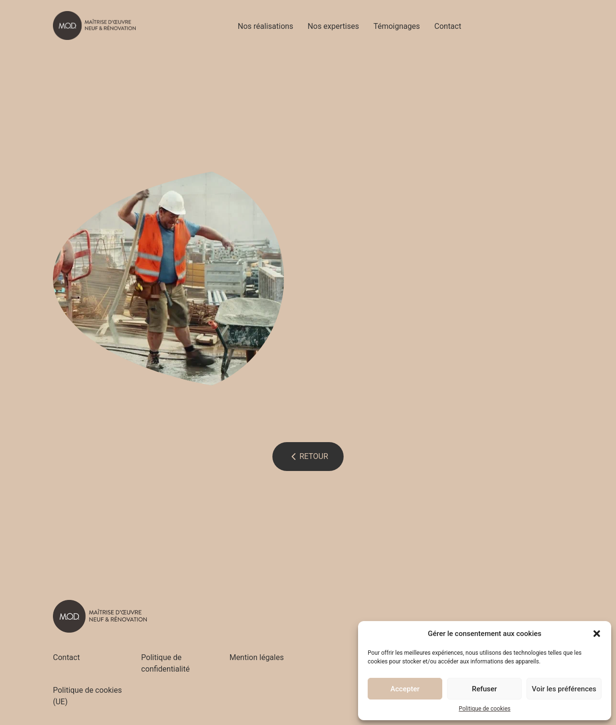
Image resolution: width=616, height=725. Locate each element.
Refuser (484, 689)
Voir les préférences (564, 689)
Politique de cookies (484, 708)
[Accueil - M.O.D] (94, 25)
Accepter (404, 689)
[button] (597, 633)
